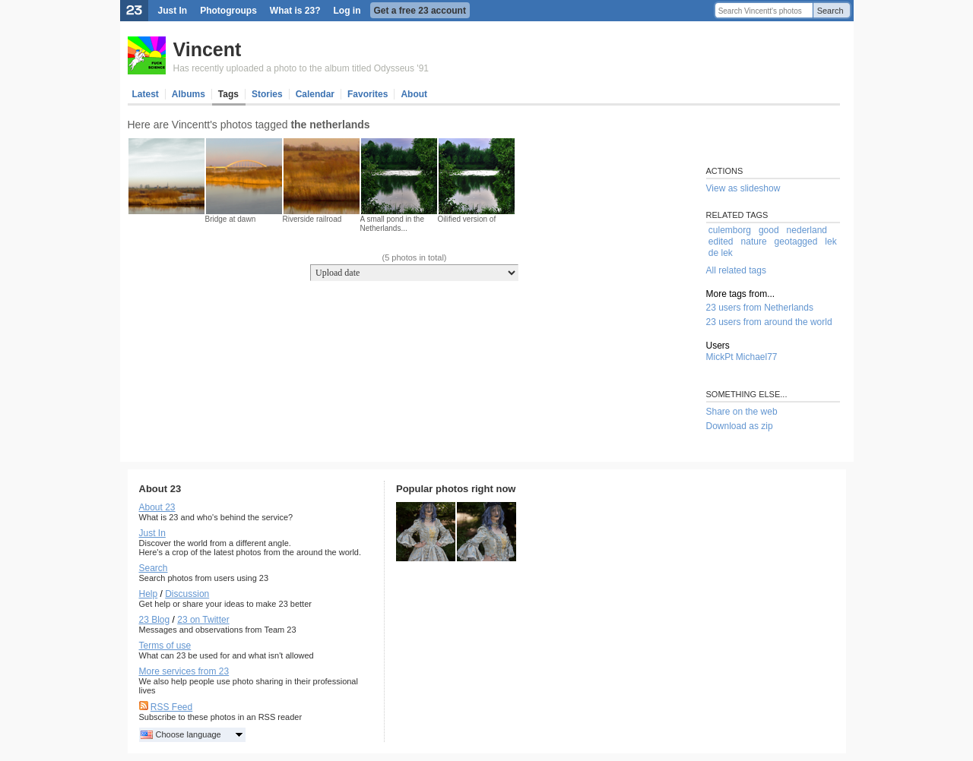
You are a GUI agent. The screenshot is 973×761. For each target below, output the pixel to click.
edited (721, 241)
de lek (720, 253)
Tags (228, 94)
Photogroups (228, 10)
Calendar (315, 94)
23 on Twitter (203, 619)
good (769, 230)
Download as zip (739, 426)
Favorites (367, 94)
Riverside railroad (312, 219)
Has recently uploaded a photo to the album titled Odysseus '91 (301, 68)
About (414, 94)
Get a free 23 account (420, 10)
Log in (347, 10)
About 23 (157, 507)
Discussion (187, 594)
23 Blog (154, 619)
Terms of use (165, 645)
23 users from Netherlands (759, 307)
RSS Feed (171, 707)
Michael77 (757, 357)
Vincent (207, 49)
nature (754, 241)
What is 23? (295, 10)
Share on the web (742, 411)
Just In (173, 10)
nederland (807, 230)
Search (830, 10)
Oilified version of (467, 219)
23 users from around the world (769, 322)
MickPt (720, 357)
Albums (188, 94)
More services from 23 (184, 671)
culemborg (729, 230)
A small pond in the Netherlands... (392, 223)
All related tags (736, 270)
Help (148, 594)
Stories (267, 94)
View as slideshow (743, 188)
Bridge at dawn (230, 219)
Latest (145, 94)
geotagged (796, 241)
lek (830, 241)
